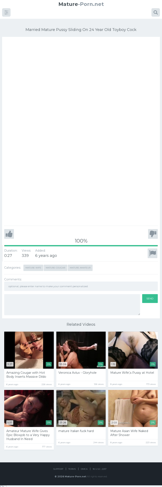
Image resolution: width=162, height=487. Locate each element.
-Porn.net (81, 4)
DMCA (84, 470)
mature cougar (55, 263)
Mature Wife (33, 263)
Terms (72, 470)
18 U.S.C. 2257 (100, 470)
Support (58, 470)
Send (150, 293)
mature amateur (80, 263)
